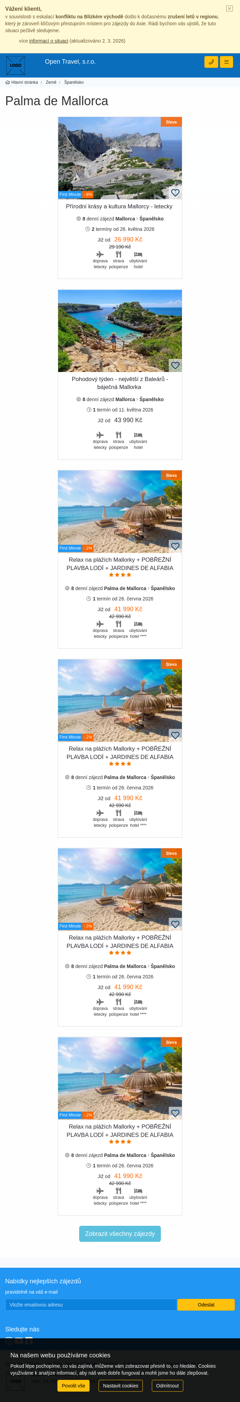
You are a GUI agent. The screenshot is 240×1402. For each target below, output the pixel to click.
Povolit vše (73, 1386)
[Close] (229, 9)
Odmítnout (167, 1386)
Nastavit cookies (120, 1386)
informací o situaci (48, 41)
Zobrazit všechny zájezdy (120, 1233)
